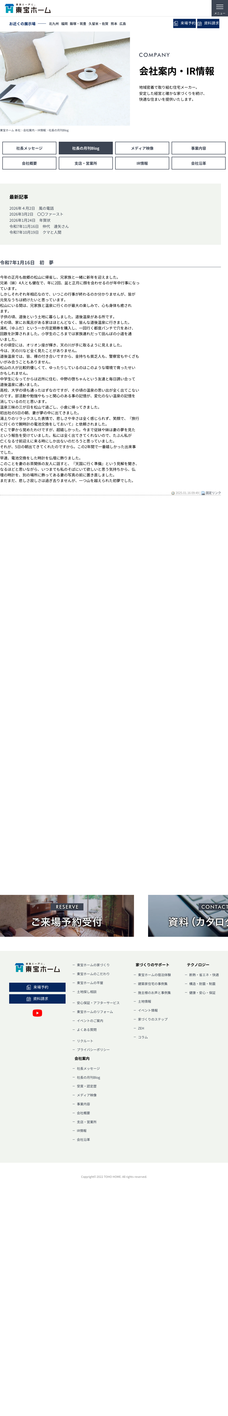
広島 (129, 24)
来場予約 (178, 23)
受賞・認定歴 (87, 1086)
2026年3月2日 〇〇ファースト (36, 214)
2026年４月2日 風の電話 (31, 208)
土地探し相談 (87, 991)
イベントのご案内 (90, 1020)
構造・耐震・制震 (202, 983)
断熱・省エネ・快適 (204, 974)
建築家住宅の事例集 (153, 983)
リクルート (85, 1040)
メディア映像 (142, 148)
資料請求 (206, 24)
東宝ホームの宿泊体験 (154, 974)
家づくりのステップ (153, 1019)
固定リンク (213, 492)
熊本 (119, 24)
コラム (143, 1037)
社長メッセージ (29, 148)
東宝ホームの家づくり (93, 964)
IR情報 (142, 163)
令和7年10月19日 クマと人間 (35, 232)
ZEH (141, 1028)
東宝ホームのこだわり (93, 973)
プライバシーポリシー (93, 1049)
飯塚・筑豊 (81, 24)
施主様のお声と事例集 (154, 992)
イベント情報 (148, 1010)
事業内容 (198, 148)
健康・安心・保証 (202, 992)
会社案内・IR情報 (34, 130)
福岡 (66, 24)
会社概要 (29, 163)
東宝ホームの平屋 (90, 982)
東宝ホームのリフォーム (95, 1011)
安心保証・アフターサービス (98, 1002)
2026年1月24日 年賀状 (30, 220)
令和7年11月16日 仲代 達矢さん (39, 226)
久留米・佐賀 (103, 24)
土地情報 (144, 1001)
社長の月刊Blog (59, 130)
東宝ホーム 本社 (10, 130)
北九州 (54, 24)
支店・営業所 (86, 163)
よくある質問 (87, 1029)
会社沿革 (198, 163)
